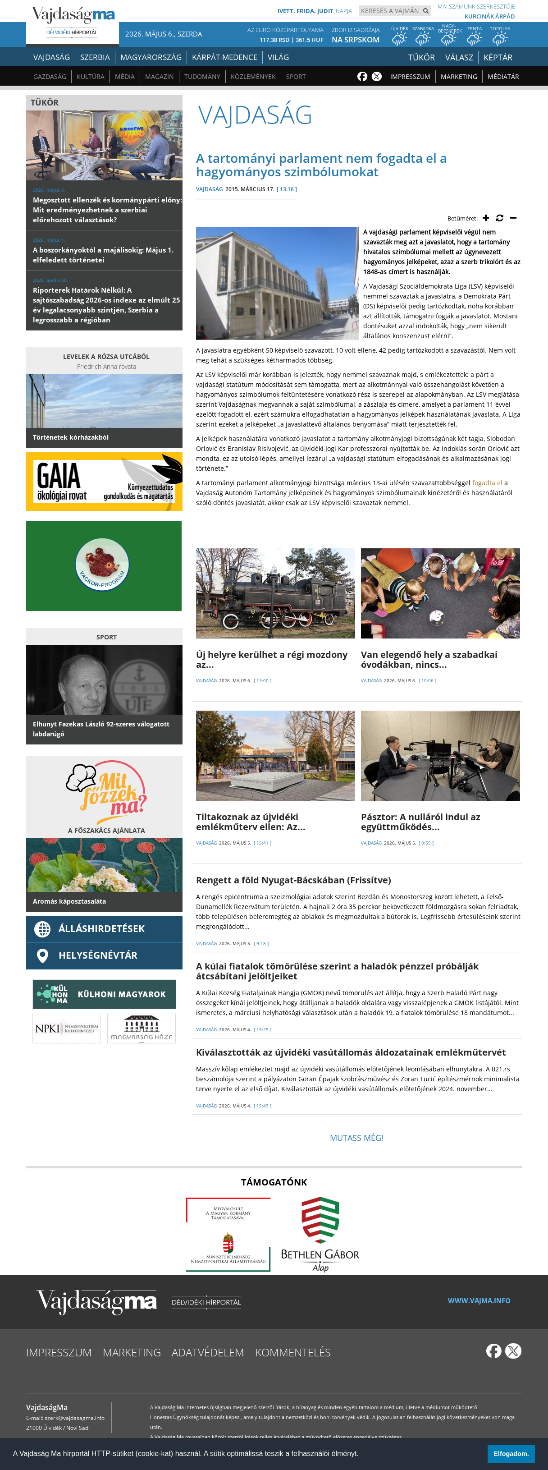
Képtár (498, 57)
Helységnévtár (85, 955)
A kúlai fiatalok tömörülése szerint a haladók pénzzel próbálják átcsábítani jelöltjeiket (337, 971)
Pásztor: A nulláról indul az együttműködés (420, 822)
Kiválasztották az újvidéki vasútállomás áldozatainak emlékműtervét (351, 1052)
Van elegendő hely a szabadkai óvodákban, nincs (429, 659)
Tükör (425, 57)
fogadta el (487, 482)
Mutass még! (357, 1137)
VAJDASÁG (209, 189)
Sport (296, 76)
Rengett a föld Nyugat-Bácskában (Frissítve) (293, 880)
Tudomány (202, 76)
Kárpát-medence (224, 57)
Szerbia (95, 57)
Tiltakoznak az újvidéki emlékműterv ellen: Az (251, 822)
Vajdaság (51, 57)
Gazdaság (49, 76)
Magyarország (151, 57)
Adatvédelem (208, 1352)
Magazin (159, 76)
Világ (278, 57)
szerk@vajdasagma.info (75, 1418)
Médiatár (503, 76)
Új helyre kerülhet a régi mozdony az (271, 659)
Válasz (461, 57)
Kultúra (91, 76)
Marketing (459, 76)
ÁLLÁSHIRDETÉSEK (89, 928)
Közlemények (253, 76)
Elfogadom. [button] (511, 1453)
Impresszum (410, 76)
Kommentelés (293, 1352)
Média (125, 76)
